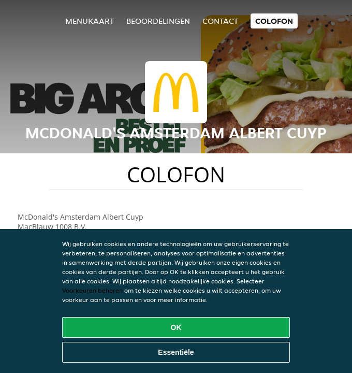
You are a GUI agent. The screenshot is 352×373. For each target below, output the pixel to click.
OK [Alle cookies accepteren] (176, 327)
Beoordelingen (158, 21)
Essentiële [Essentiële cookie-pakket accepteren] (176, 352)
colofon (274, 21)
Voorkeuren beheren (92, 290)
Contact (220, 21)
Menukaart (89, 21)
